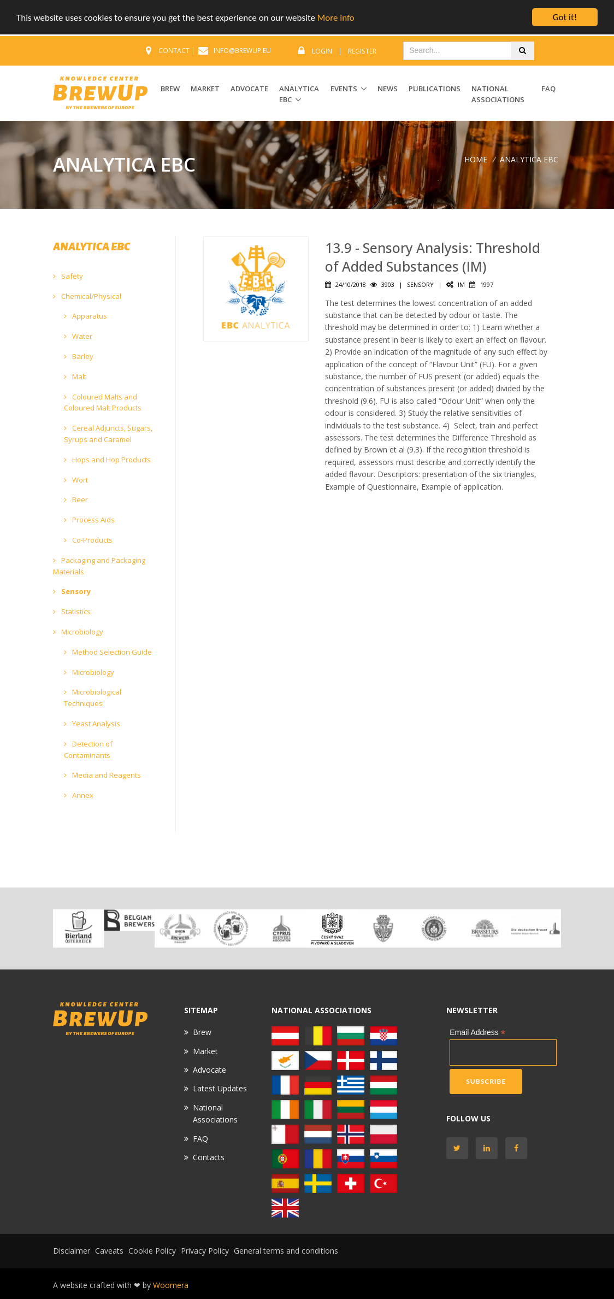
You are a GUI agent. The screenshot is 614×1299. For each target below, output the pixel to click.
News (387, 88)
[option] (78, 928)
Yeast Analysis (92, 723)
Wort (76, 480)
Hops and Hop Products (107, 460)
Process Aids (89, 520)
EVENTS (343, 88)
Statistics (72, 611)
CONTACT (174, 50)
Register (362, 51)
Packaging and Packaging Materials (99, 566)
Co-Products (88, 540)
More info (336, 17)
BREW (170, 88)
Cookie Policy (152, 1250)
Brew (202, 1032)
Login (322, 51)
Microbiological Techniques (92, 697)
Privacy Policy (205, 1250)
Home (475, 159)
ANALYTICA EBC (299, 94)
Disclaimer (71, 1250)
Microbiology (78, 632)
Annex (78, 795)
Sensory (72, 591)
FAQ (548, 88)
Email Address (477, 1032)
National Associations (497, 94)
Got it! (565, 17)
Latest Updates (220, 1088)
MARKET (205, 88)
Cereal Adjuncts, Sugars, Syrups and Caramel (108, 433)
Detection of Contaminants (88, 749)
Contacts (209, 1157)
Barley (78, 356)
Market (205, 1051)
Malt (75, 376)
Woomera (170, 1285)
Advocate (209, 1070)
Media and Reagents (102, 775)
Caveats (109, 1250)
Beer (76, 499)
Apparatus (85, 316)
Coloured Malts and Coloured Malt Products (102, 402)
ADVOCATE (249, 88)
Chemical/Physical (87, 296)
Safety (68, 276)
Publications (434, 88)
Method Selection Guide (108, 652)
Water (78, 336)
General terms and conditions (286, 1250)
